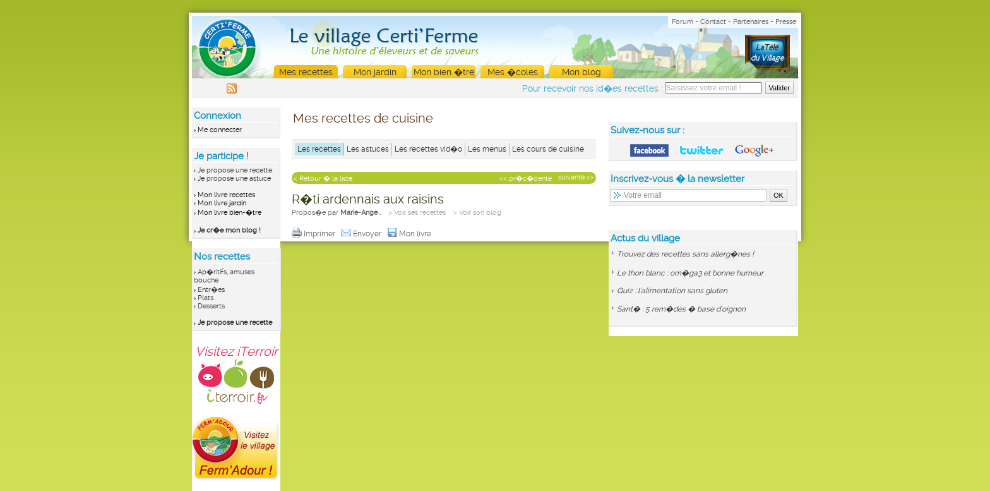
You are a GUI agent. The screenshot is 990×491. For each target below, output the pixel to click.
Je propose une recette (235, 170)
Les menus (487, 149)
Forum (682, 22)
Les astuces (368, 149)
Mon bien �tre (444, 72)
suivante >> (576, 177)
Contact (713, 22)
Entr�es (211, 290)
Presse (785, 22)
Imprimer (314, 233)
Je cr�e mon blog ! (229, 230)
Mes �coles (512, 72)
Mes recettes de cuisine (363, 118)
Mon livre (410, 233)
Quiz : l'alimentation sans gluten (672, 290)
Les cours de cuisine (548, 149)
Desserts (211, 306)
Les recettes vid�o (428, 149)
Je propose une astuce (234, 178)
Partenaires (750, 22)
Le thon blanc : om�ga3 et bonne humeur (690, 273)
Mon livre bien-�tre (229, 213)
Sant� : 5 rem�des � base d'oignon (681, 309)
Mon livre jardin (222, 203)
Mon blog (581, 72)
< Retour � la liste (323, 178)
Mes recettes (306, 72)
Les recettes (319, 149)
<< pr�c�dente (525, 178)
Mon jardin (375, 72)
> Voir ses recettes (417, 213)
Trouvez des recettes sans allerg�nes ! (685, 254)
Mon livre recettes (226, 195)
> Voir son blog (477, 213)
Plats (205, 298)
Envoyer (362, 233)
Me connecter (220, 130)
